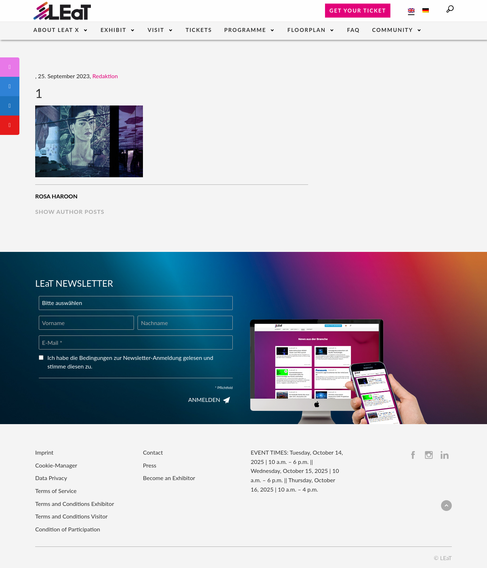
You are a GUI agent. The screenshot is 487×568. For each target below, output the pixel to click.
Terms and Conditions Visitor (71, 516)
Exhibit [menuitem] (113, 30)
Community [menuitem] (392, 30)
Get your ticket (357, 10)
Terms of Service (55, 490)
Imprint (44, 452)
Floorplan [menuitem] (306, 30)
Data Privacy (51, 477)
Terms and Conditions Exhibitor (74, 503)
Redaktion (105, 75)
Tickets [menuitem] (199, 30)
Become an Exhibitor (169, 477)
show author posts (70, 211)
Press (149, 465)
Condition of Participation (67, 529)
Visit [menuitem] (156, 30)
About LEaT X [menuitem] (56, 30)
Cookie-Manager (56, 465)
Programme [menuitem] (245, 30)
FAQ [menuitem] (353, 30)
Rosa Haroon (56, 196)
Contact (153, 452)
